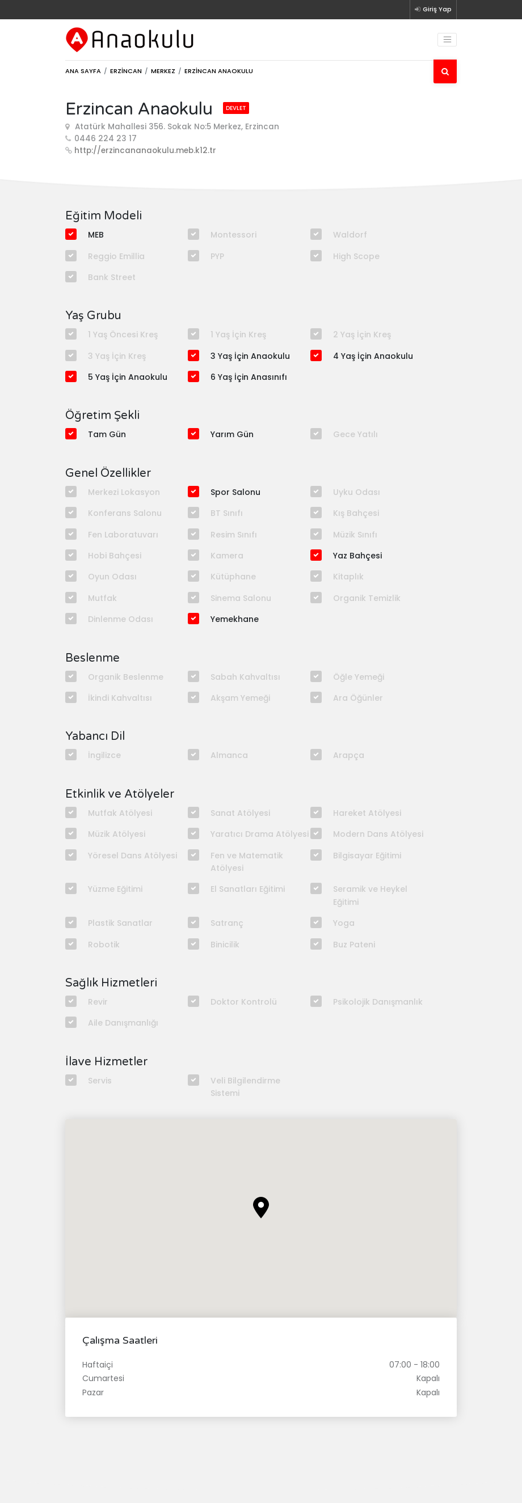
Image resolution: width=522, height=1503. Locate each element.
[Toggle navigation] (447, 39)
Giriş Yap (433, 9)
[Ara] (445, 71)
